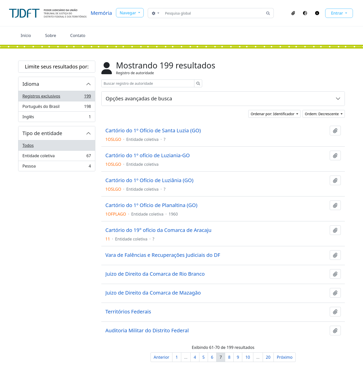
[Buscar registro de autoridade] (147, 83)
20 (268, 357)
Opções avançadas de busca (139, 98)
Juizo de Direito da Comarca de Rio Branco (155, 274)
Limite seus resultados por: (56, 66)
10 (247, 357)
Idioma (30, 83)
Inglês (56, 118)
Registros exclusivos (56, 97)
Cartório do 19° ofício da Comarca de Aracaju (158, 230)
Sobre (50, 35)
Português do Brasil (56, 107)
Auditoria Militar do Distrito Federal (147, 331)
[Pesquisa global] (213, 13)
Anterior (161, 357)
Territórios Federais (128, 312)
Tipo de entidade (42, 133)
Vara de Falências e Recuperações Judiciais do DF (162, 255)
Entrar (337, 13)
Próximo (285, 357)
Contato (77, 35)
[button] (293, 13)
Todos (28, 145)
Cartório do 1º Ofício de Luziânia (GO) (149, 180)
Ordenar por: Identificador (273, 113)
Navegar (128, 13)
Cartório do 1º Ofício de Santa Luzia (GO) (153, 131)
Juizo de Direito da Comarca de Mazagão (153, 293)
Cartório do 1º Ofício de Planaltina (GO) (151, 205)
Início (26, 35)
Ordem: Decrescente (322, 113)
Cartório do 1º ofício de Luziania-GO (147, 155)
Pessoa (56, 167)
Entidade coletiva (56, 157)
